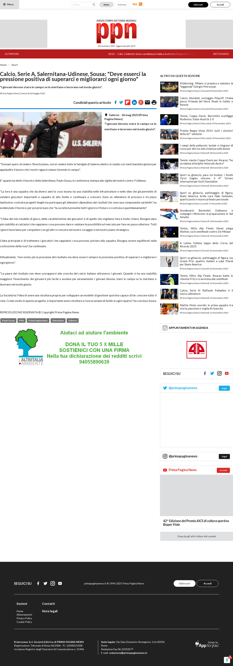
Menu (8, 4)
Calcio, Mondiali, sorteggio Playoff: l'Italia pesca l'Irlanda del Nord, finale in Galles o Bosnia (206, 101)
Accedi (220, 4)
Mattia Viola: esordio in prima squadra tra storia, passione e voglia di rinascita (206, 306)
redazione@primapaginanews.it (128, 652)
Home (3, 65)
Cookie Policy (24, 621)
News (106, 4)
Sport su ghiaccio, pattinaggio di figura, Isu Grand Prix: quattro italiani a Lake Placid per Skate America (206, 261)
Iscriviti (223, 470)
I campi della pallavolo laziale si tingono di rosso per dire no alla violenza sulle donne (206, 147)
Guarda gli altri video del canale (196, 536)
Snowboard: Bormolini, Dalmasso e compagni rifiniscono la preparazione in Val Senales (206, 214)
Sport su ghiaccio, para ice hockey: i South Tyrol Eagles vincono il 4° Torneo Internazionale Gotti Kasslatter (206, 178)
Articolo (122, 4)
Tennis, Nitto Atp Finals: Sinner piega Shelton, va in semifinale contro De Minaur (206, 230)
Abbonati (198, 4)
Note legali (50, 611)
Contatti (48, 604)
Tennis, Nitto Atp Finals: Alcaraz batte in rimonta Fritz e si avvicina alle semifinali (206, 277)
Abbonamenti (24, 614)
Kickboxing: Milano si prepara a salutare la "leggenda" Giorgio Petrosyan (206, 85)
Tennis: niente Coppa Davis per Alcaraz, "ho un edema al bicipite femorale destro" (206, 161)
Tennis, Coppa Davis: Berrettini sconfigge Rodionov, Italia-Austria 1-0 (206, 117)
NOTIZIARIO (221, 53)
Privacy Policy (24, 618)
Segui (224, 388)
